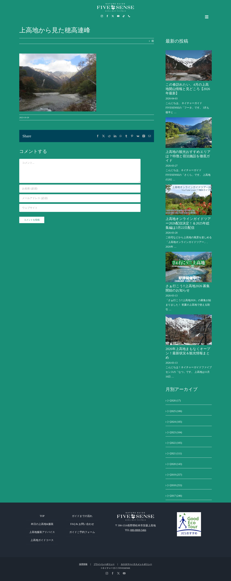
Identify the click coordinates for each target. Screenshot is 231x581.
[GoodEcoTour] (189, 513)
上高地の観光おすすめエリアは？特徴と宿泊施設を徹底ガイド (188, 156)
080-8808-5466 (138, 530)
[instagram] (102, 16)
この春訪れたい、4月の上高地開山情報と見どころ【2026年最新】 (188, 89)
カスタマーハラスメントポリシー (136, 564)
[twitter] (113, 16)
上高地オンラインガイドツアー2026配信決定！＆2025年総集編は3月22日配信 (188, 223)
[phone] (129, 16)
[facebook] (107, 16)
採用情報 (83, 564)
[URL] (80, 208)
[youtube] (118, 16)
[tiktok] (124, 16)
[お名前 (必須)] (80, 189)
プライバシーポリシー (104, 564)
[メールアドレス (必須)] (80, 198)
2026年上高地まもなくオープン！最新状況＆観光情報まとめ (188, 353)
